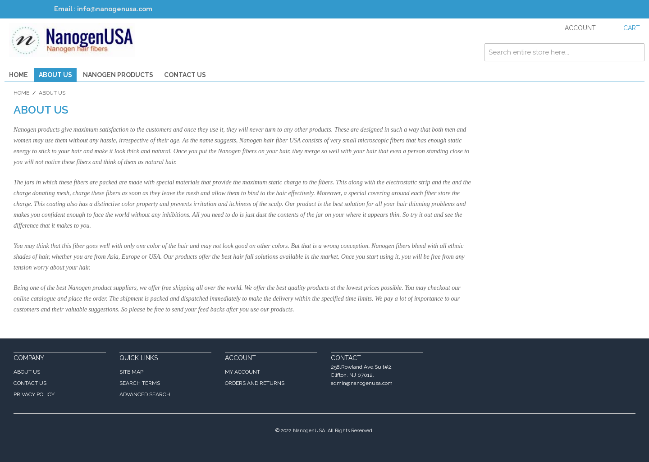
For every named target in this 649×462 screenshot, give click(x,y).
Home (18, 74)
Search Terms (139, 383)
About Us (55, 74)
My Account (242, 372)
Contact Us (185, 74)
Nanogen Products (118, 74)
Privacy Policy (34, 394)
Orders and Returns (254, 383)
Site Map (131, 372)
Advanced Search (144, 394)
